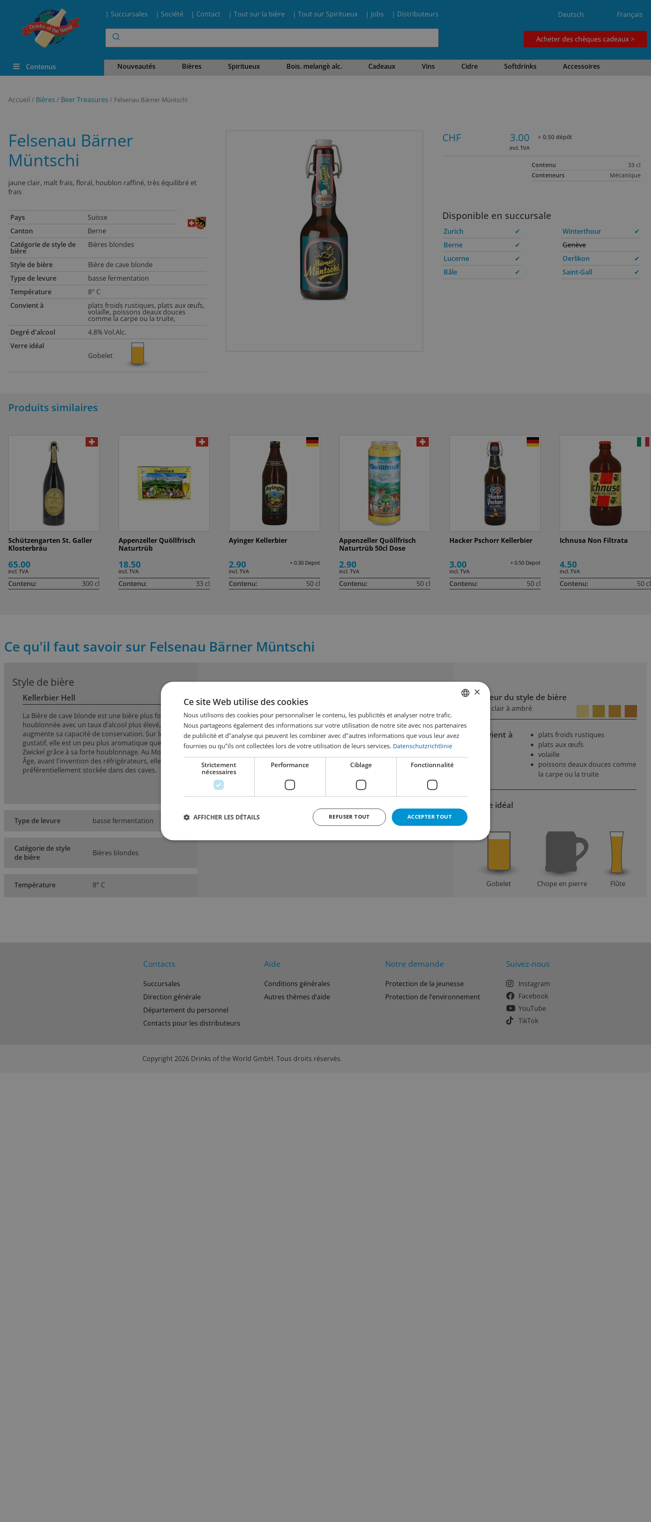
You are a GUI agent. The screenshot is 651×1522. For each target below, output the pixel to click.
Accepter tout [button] (428, 817)
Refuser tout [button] (344, 817)
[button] (222, 817)
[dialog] (325, 761)
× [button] (477, 692)
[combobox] (465, 692)
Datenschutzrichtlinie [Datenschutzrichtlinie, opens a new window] (423, 745)
